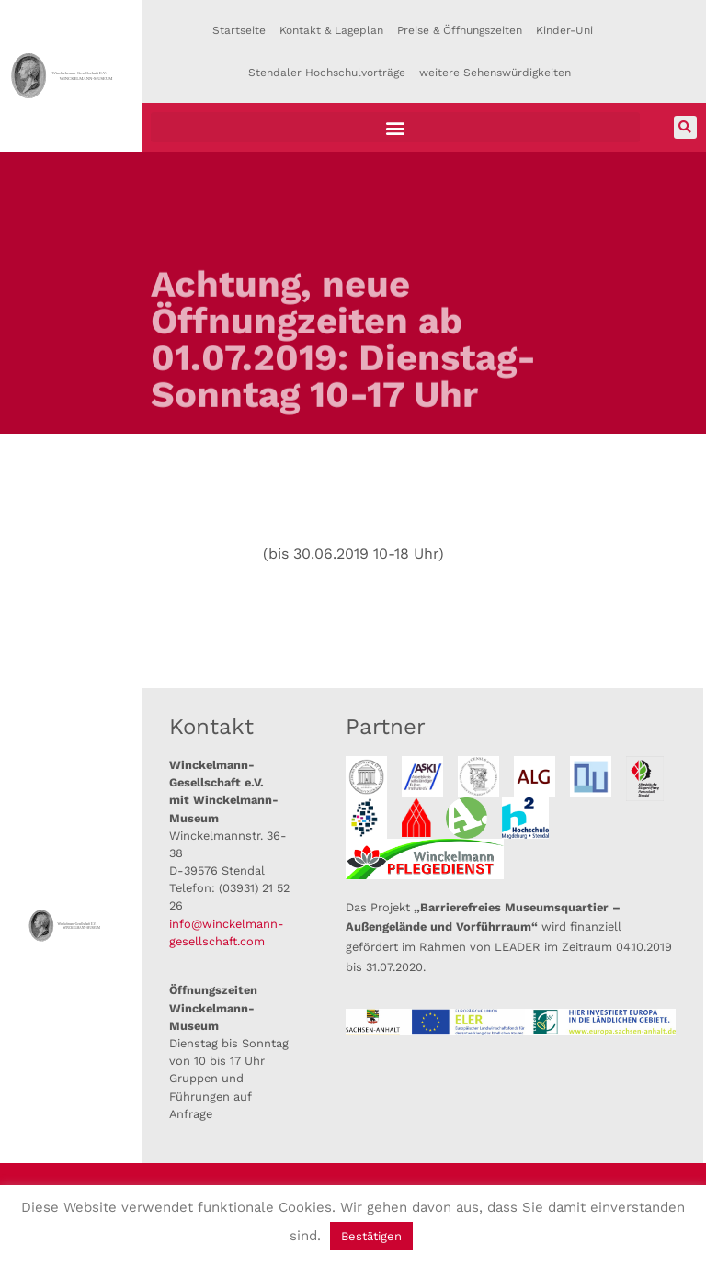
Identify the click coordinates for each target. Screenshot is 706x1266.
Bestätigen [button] (371, 1236)
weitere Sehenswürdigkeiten (495, 72)
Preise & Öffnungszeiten (459, 30)
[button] (396, 127)
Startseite (239, 30)
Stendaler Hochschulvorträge (326, 72)
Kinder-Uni (564, 30)
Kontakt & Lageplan (331, 30)
